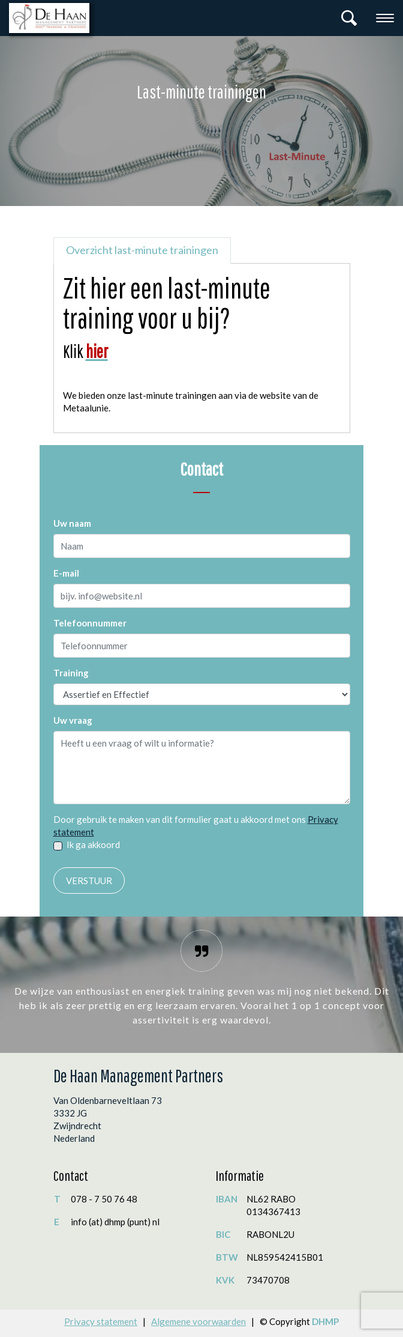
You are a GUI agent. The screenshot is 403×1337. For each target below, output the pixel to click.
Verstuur (89, 880)
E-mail (66, 573)
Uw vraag (72, 720)
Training (71, 672)
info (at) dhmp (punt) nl (115, 1221)
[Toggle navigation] (385, 18)
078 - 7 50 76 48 (104, 1198)
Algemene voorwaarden (198, 1321)
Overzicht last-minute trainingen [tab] (142, 249)
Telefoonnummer (90, 622)
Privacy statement (100, 1321)
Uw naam (72, 523)
